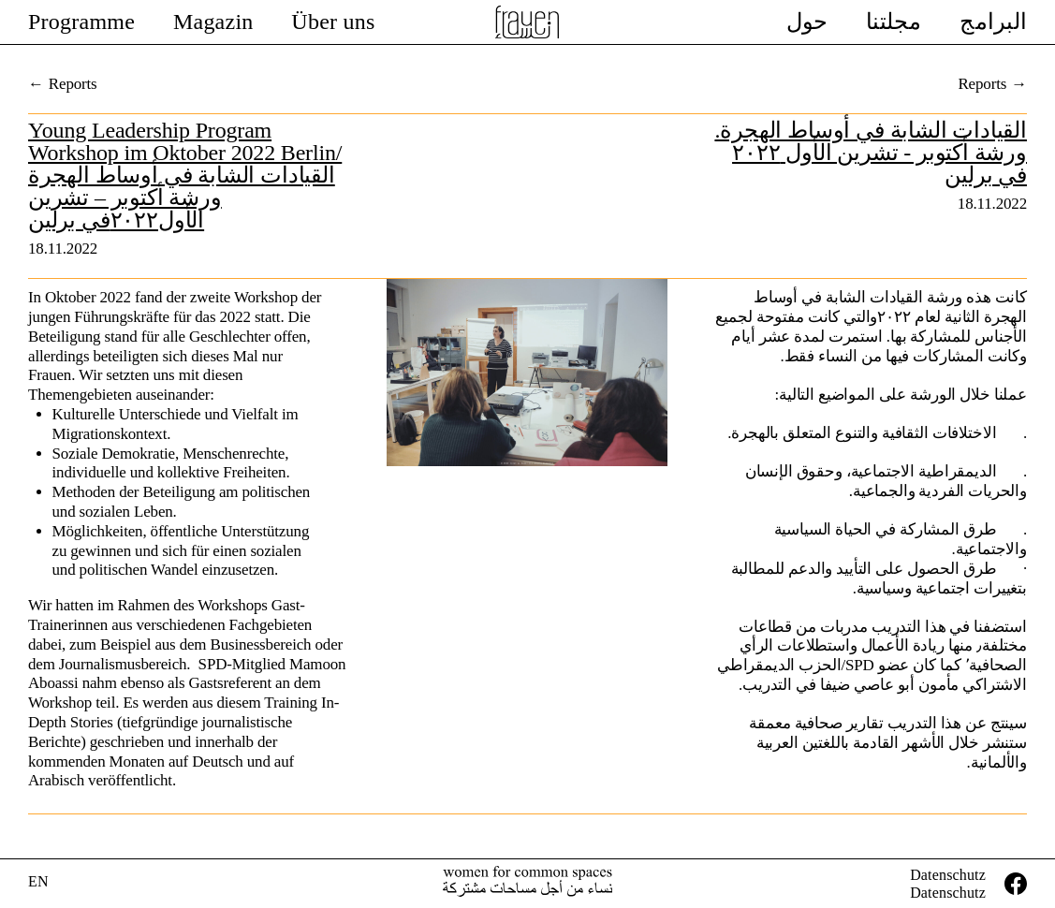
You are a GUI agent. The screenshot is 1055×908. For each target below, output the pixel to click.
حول (807, 21)
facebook (1015, 883)
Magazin (213, 21)
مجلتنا (893, 21)
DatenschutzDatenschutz (948, 884)
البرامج (993, 21)
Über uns (332, 21)
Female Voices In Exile (528, 22)
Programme (81, 21)
